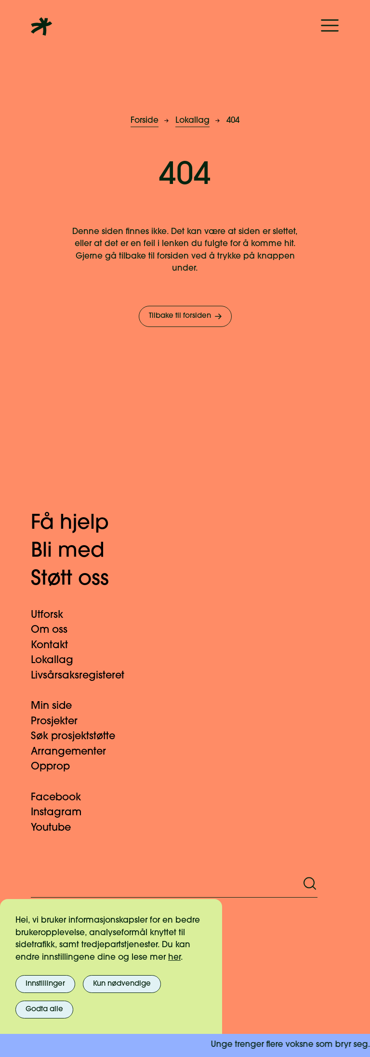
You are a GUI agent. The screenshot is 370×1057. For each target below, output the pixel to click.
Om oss (55, 630)
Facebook (61, 798)
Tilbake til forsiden (186, 316)
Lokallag (192, 121)
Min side (57, 706)
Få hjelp (80, 523)
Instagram (62, 813)
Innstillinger (45, 984)
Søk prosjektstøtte (79, 736)
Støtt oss (80, 579)
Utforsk (53, 615)
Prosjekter (60, 722)
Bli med (77, 551)
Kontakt (55, 645)
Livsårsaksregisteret (83, 676)
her (174, 957)
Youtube (56, 828)
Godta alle (44, 1009)
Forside (145, 121)
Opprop (56, 767)
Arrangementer (74, 752)
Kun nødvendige (122, 984)
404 (232, 121)
